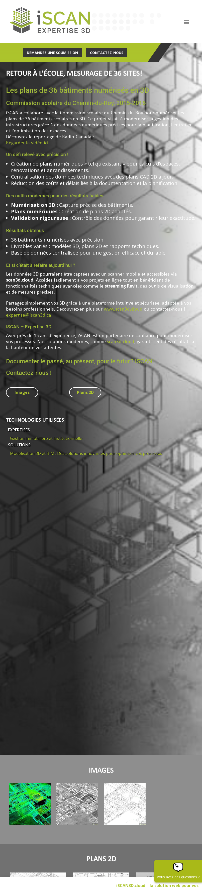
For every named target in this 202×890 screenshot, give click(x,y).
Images (22, 392)
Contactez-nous (106, 52)
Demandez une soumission (52, 52)
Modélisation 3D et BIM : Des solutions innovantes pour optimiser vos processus (86, 453)
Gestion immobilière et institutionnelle (46, 438)
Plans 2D (85, 392)
